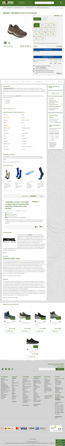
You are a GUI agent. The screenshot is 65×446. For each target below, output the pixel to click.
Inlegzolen (25, 394)
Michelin (13, 390)
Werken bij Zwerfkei (48, 390)
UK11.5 (41, 33)
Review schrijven (55, 93)
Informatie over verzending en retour (55, 58)
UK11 (36, 33)
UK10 (47, 29)
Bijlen (24, 385)
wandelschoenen (39, 236)
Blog (45, 392)
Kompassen (35, 394)
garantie (60, 81)
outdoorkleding (18, 265)
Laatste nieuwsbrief (48, 395)
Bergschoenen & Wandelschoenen (11, 162)
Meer (4, 252)
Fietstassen (25, 390)
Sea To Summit (15, 385)
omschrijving (6, 81)
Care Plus (14, 389)
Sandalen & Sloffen (4, 386)
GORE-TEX (24, 120)
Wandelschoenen (11, 108)
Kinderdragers (25, 401)
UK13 (53, 33)
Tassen (2, 398)
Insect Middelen (4, 394)
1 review (61, 15)
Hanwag (13, 398)
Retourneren (46, 381)
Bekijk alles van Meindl (8, 46)
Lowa (13, 381)
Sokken (2, 381)
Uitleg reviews (25, 196)
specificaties (15, 81)
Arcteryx (13, 397)
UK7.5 (42, 24)
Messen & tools (36, 396)
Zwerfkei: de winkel (48, 389)
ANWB (13, 386)
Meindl (13, 380)
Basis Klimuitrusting (26, 381)
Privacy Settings (32, 439)
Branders (35, 385)
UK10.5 (53, 29)
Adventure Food (15, 382)
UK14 (36, 38)
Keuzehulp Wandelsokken (53, 104)
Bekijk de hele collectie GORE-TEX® (11, 275)
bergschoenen (20, 238)
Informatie (47, 376)
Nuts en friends (36, 397)
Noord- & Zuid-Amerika (5, 390)
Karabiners (35, 393)
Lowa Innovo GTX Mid (56, 323)
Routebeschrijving (47, 384)
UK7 (36, 24)
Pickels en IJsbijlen (37, 400)
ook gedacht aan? (38, 81)
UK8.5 (53, 24)
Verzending (46, 382)
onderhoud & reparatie (26, 81)
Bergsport (3, 382)
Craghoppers (14, 396)
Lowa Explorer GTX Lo (25, 323)
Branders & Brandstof (27, 386)
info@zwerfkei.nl (52, 145)
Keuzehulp (26, 376)
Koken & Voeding (4, 380)
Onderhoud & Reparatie (37, 377)
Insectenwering (26, 396)
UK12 (47, 33)
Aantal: (35, 46)
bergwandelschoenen (27, 265)
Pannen (34, 398)
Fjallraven (14, 393)
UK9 (36, 29)
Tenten (2, 393)
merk (54, 81)
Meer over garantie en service (10, 297)
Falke (13, 394)
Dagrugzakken (25, 388)
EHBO (24, 389)
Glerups (13, 388)
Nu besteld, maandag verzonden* (59, 398)
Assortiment (24, 2)
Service (45, 385)
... (12, 7)
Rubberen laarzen (36, 401)
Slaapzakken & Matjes (5, 388)
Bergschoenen (4, 389)
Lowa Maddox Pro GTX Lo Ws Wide (40, 325)
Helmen (34, 392)
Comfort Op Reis (4, 392)
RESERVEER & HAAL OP (47, 57)
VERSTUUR (59, 369)
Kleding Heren (3, 384)
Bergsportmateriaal (37, 382)
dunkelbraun (37, 18)
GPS (34, 390)
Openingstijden (47, 380)
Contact (45, 378)
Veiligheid (3, 378)
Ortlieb (13, 392)
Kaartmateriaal (26, 397)
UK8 (48, 24)
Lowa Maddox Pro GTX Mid (9, 325)
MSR (13, 384)
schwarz (44, 18)
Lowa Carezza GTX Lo (33, 352)
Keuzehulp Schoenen (52, 100)
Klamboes (25, 402)
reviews (47, 81)
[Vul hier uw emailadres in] (47, 369)
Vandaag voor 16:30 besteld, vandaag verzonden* (55, 121)
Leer (28, 120)
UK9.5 (41, 29)
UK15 (42, 38)
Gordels (34, 389)
